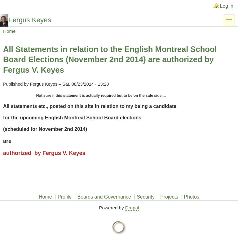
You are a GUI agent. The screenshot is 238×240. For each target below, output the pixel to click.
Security (146, 196)
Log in (226, 6)
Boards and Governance (104, 196)
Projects (169, 196)
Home (9, 31)
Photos (191, 196)
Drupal (132, 207)
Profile (65, 196)
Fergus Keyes (29, 20)
